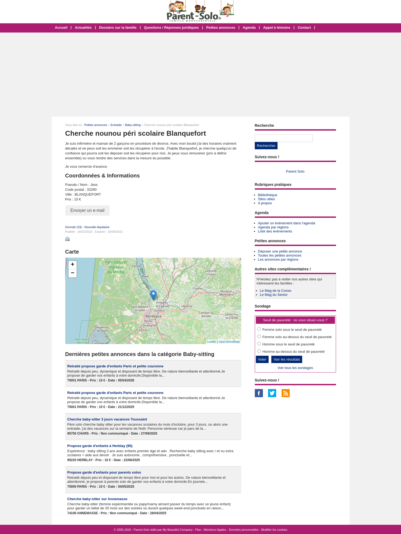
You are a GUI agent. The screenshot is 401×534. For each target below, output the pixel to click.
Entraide (116, 125)
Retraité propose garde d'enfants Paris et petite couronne (115, 366)
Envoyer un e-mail (87, 210)
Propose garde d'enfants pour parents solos (104, 472)
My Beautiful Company (178, 529)
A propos (265, 203)
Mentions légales (215, 529)
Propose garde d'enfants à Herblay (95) (100, 446)
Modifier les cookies (274, 529)
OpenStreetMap (229, 341)
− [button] (72, 273)
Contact (304, 27)
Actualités (83, 27)
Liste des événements (275, 231)
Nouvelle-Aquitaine (96, 227)
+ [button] (72, 265)
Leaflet (211, 341)
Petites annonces (220, 27)
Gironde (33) (73, 227)
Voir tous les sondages (295, 368)
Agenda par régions (273, 227)
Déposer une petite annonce (280, 251)
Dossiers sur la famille (117, 27)
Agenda (249, 27)
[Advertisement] (200, 74)
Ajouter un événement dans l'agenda (286, 223)
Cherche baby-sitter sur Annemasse (97, 499)
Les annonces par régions (278, 259)
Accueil (61, 27)
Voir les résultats (286, 359)
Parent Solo (295, 171)
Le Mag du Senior (274, 295)
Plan (198, 529)
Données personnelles (243, 529)
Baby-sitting (133, 125)
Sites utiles (266, 199)
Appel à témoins (276, 27)
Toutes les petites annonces (279, 255)
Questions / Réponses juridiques (171, 27)
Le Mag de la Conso (275, 291)
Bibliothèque (268, 195)
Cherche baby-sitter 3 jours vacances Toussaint (107, 419)
